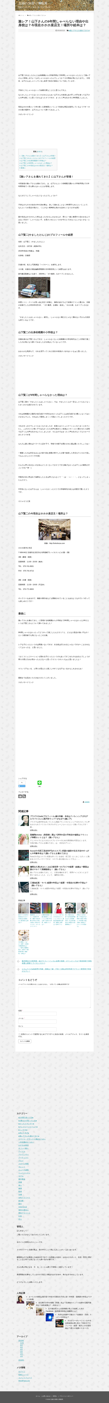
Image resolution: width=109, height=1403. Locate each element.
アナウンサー (23, 1154)
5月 (21, 1347)
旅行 (20, 1204)
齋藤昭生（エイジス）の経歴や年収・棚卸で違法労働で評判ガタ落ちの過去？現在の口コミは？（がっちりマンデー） (35, 920)
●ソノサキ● (22, 1130)
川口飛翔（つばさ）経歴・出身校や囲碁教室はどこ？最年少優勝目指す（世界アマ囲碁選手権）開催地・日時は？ (23, 947)
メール (21, 1018)
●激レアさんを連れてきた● (79, 30)
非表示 (39, 151)
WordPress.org (24, 1381)
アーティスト (23, 1158)
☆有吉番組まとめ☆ (26, 1142)
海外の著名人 (23, 1210)
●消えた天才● (23, 1133)
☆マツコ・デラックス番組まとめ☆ (32, 1139)
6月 (21, 1345)
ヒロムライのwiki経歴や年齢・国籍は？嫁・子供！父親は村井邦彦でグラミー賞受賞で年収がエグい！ (54, 970)
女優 (20, 1194)
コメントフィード (25, 1378)
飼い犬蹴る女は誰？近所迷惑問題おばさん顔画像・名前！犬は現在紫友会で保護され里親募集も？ (70, 919)
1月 (21, 1356)
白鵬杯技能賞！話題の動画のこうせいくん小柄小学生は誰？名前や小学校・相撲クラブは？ (47, 919)
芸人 (20, 1219)
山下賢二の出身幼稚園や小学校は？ (32, 161)
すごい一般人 (23, 1148)
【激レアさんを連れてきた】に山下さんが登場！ (37, 156)
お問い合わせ (46, 1396)
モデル (21, 1176)
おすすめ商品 (23, 1145)
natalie (87, 802)
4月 (21, 1349)
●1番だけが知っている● (27, 1121)
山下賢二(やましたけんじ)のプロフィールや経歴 (37, 158)
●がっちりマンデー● (26, 1124)
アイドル (21, 1151)
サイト (20, 1026)
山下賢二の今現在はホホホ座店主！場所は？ (36, 165)
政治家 (21, 1201)
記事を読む (33, 830)
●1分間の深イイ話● (25, 1117)
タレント (21, 1167)
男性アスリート (24, 1213)
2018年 (21, 1360)
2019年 (21, 1341)
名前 (20, 1011)
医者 (20, 1191)
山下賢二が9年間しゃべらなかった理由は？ (35, 163)
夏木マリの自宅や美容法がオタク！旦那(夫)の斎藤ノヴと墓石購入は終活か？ (23, 918)
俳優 (20, 1182)
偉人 (20, 1185)
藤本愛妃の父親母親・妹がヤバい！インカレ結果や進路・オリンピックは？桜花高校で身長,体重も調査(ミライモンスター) (54, 962)
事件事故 (21, 1179)
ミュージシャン (24, 1173)
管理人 (55, 1396)
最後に (22, 168)
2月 (21, 1354)
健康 (20, 1188)
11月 (22, 1343)
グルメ (21, 1161)
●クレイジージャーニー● (27, 1127)
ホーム (38, 1396)
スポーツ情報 (23, 1164)
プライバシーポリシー (66, 1396)
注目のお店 (22, 1207)
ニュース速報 (23, 1170)
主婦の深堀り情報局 (32, 3)
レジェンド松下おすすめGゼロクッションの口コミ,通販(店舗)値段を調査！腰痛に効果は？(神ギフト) (58, 919)
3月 (21, 1352)
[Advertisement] (54, 54)
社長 (20, 1216)
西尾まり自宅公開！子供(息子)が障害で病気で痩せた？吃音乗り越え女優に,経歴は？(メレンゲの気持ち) (82, 920)
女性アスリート (24, 1198)
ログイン (21, 1372)
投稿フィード (23, 1375)
